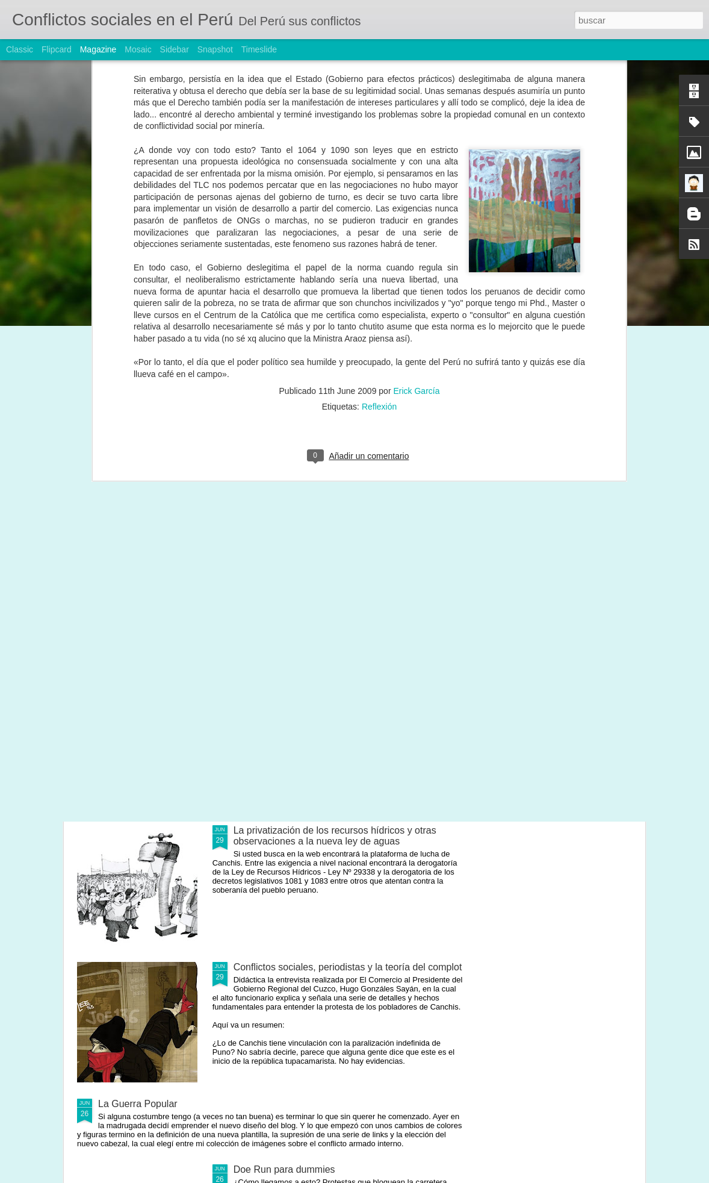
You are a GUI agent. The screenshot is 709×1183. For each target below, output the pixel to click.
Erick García (416, 172)
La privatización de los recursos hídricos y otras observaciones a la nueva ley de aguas (335, 835)
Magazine (98, 49)
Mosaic (138, 49)
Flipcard (57, 49)
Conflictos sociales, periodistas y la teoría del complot (348, 967)
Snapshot (215, 49)
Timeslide (259, 49)
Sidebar (174, 49)
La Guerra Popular (138, 1104)
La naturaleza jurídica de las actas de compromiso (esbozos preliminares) (572, 471)
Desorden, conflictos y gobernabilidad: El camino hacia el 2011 (145, 466)
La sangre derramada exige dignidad (312, 693)
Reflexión (379, 188)
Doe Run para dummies (284, 1169)
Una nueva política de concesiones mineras (327, 557)
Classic (19, 49)
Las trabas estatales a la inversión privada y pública (430, 466)
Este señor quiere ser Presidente (286, 460)
